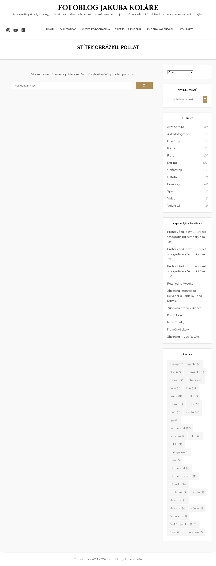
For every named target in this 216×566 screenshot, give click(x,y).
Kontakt (186, 29)
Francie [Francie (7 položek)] (196, 379)
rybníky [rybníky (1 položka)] (198, 492)
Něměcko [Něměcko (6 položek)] (177, 436)
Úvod (50, 29)
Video (171, 198)
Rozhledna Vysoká (180, 283)
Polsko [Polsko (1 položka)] (176, 444)
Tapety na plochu (128, 29)
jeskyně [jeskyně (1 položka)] (176, 403)
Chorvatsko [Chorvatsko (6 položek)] (195, 371)
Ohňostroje (175, 170)
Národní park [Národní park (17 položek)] (180, 428)
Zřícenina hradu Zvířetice (184, 308)
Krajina (172, 163)
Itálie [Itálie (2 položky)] (193, 395)
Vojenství (173, 205)
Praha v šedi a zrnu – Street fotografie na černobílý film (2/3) (186, 254)
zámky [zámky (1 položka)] (197, 508)
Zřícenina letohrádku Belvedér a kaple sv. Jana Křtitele (184, 296)
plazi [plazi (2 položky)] (195, 436)
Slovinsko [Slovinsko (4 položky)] (177, 508)
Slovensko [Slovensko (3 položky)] (178, 500)
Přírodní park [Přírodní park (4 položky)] (179, 468)
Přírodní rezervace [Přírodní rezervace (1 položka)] (183, 476)
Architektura (175, 127)
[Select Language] (180, 72)
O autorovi (68, 29)
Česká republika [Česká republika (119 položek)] (183, 524)
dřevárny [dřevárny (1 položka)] (177, 379)
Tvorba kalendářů (160, 29)
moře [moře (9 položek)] (175, 411)
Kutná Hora (175, 315)
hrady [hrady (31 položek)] (176, 395)
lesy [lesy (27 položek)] (194, 403)
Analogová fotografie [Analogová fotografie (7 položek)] (185, 363)
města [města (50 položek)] (192, 411)
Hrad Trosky (175, 322)
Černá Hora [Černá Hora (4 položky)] (178, 516)
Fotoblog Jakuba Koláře (108, 7)
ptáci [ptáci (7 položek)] (175, 460)
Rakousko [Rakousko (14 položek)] (178, 484)
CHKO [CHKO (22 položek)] (175, 371)
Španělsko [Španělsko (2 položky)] (194, 532)
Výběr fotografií (94, 29)
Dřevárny (173, 141)
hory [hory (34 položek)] (191, 387)
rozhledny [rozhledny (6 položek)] (178, 492)
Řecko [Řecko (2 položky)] (175, 532)
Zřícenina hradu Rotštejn (184, 337)
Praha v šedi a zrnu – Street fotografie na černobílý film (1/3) (186, 271)
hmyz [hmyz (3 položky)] (175, 387)
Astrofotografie (178, 134)
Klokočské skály (178, 329)
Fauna (171, 148)
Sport (171, 191)
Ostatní (172, 177)
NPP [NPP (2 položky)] (174, 419)
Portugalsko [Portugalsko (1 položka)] (179, 452)
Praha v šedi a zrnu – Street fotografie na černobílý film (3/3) (186, 237)
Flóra (170, 155)
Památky (173, 184)
